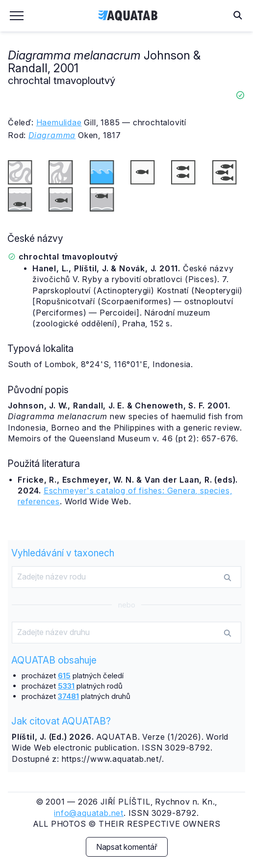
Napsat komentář (126, 847)
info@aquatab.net (89, 813)
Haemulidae (59, 122)
